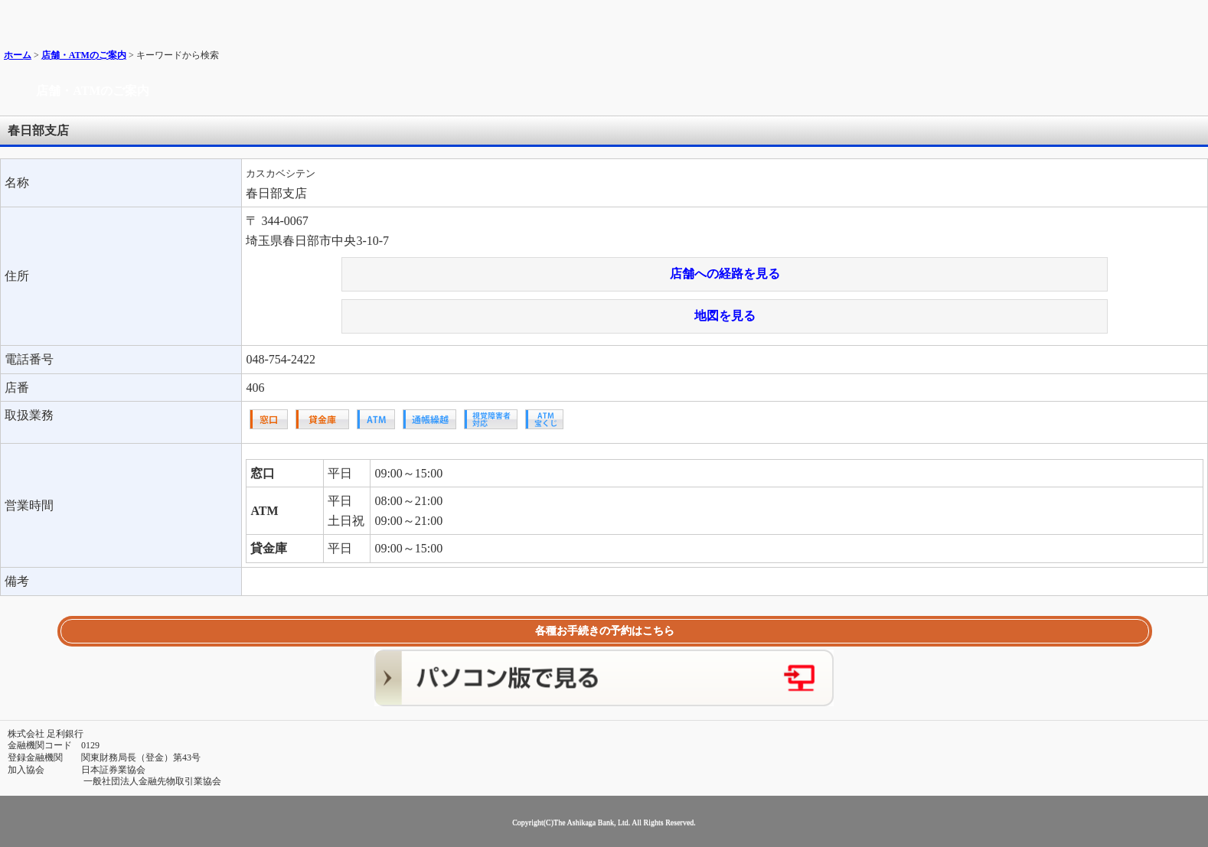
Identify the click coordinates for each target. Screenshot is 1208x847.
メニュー (1191, 17)
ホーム (17, 55)
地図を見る (725, 315)
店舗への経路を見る (725, 273)
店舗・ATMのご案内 (83, 55)
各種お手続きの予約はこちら (604, 631)
